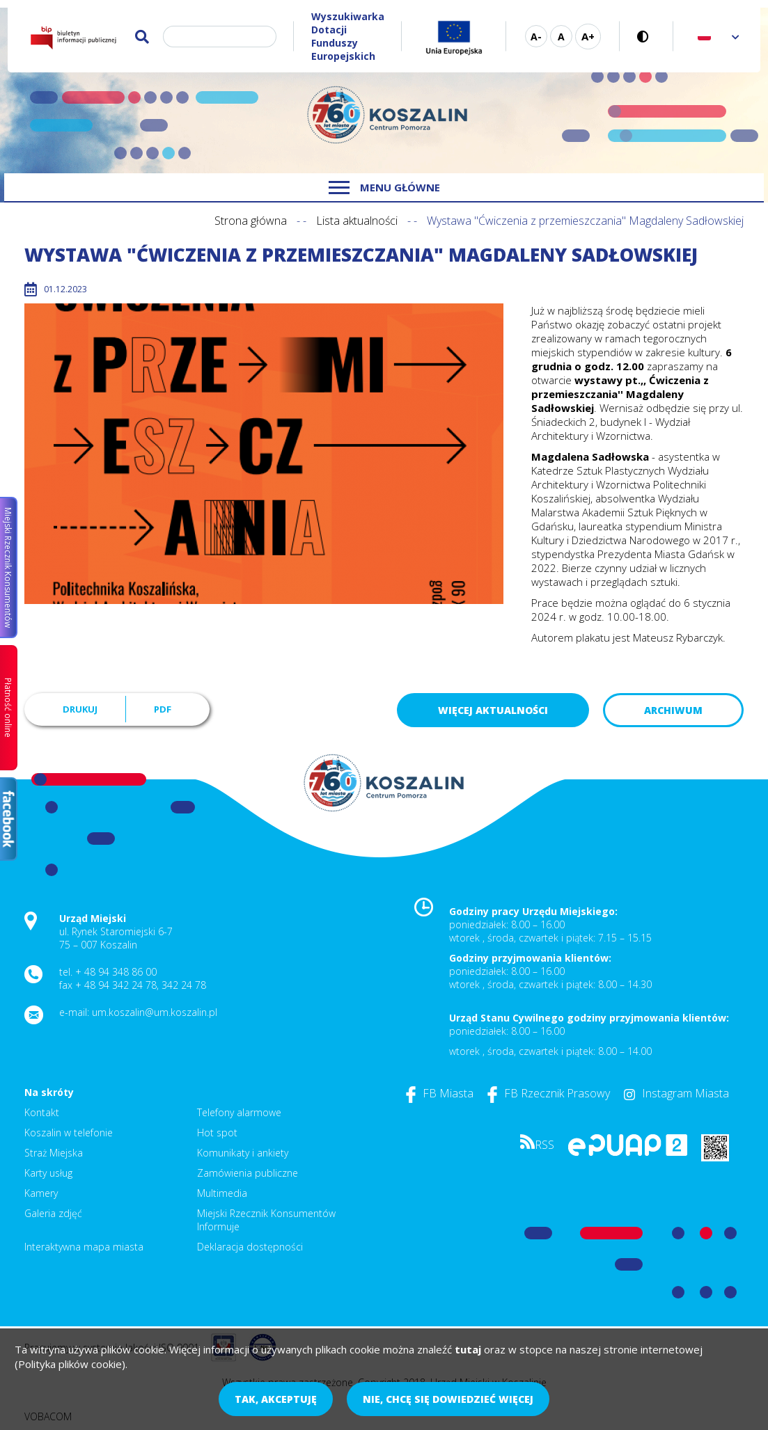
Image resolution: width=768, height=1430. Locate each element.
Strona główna (250, 220)
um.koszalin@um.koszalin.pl (154, 1012)
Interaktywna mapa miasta (83, 1246)
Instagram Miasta (676, 1093)
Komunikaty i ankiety (242, 1152)
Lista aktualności (357, 220)
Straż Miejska (53, 1152)
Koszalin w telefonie (68, 1132)
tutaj (468, 1349)
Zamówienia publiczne (247, 1172)
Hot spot (217, 1132)
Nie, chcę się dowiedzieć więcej (448, 1399)
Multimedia (222, 1193)
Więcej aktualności (493, 710)
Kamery (41, 1193)
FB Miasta (439, 1093)
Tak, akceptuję (276, 1399)
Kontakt (41, 1112)
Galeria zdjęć (53, 1213)
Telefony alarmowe (239, 1112)
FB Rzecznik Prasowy (548, 1093)
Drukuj (80, 709)
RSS (537, 1144)
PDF (162, 709)
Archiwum (673, 710)
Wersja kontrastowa (646, 36)
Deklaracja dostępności (250, 1246)
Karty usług (48, 1172)
